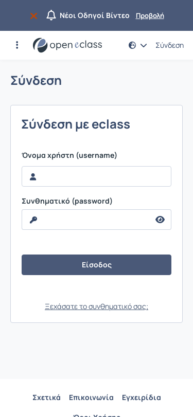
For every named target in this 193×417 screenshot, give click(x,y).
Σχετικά (46, 397)
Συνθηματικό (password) (67, 201)
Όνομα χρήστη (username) (69, 155)
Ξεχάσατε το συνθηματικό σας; (96, 306)
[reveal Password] (86, 219)
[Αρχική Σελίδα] (67, 45)
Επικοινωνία (91, 397)
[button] (17, 45)
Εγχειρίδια (141, 397)
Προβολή (150, 15)
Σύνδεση (169, 45)
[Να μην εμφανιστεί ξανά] (35, 15)
